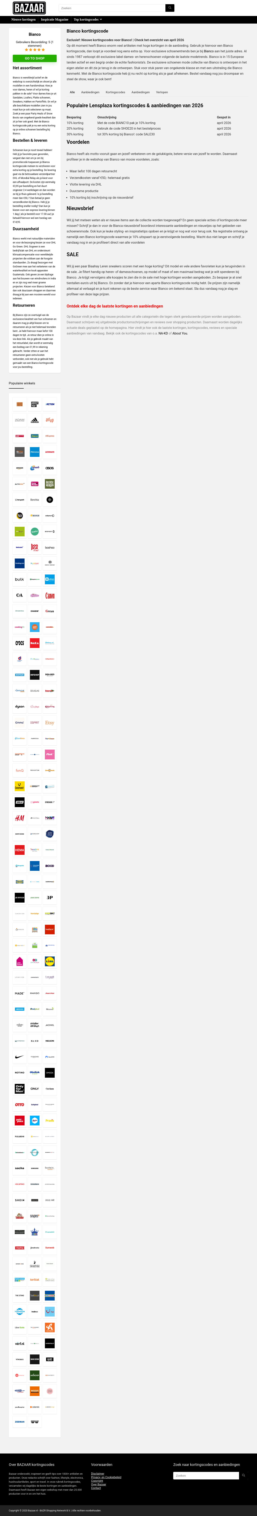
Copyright (97, 1480)
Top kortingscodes (86, 19)
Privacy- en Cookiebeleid (106, 1477)
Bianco (209, 51)
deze (18, 339)
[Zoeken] (169, 8)
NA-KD (163, 333)
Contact (96, 1488)
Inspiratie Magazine (54, 19)
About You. (180, 333)
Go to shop (34, 58)
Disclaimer (97, 1473)
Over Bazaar (98, 1484)
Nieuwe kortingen (23, 19)
